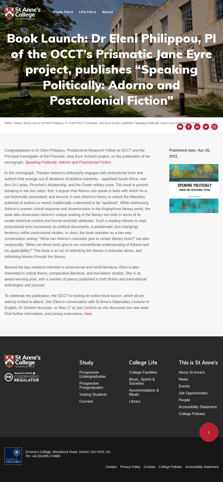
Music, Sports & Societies (142, 381)
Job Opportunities (193, 393)
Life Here (87, 11)
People (184, 400)
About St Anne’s (192, 372)
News (183, 379)
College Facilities (143, 372)
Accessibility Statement (198, 407)
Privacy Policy (130, 467)
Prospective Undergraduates (92, 374)
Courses (86, 401)
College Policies (192, 414)
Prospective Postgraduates (91, 385)
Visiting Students (93, 394)
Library (134, 401)
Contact (111, 467)
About (107, 11)
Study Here (63, 11)
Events (184, 386)
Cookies (150, 467)
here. (88, 314)
